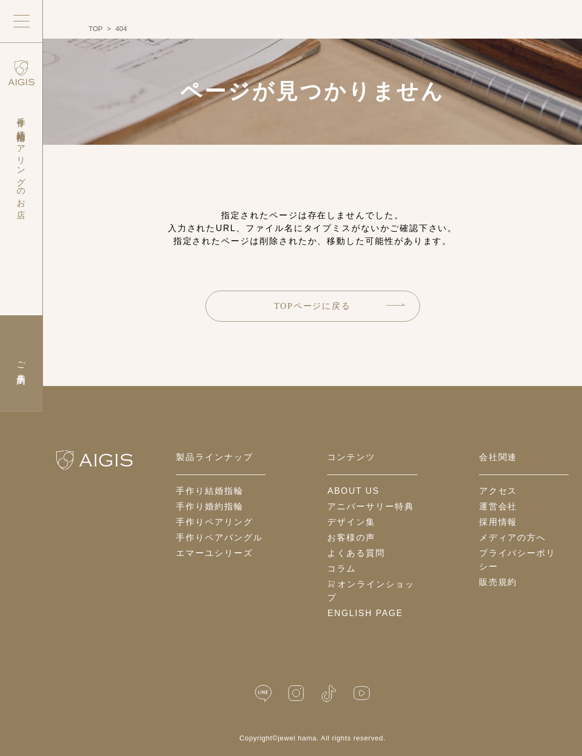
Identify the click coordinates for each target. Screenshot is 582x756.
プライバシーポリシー (517, 560)
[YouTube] (361, 693)
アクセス (498, 490)
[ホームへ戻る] (94, 460)
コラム (341, 568)
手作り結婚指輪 (209, 490)
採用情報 (498, 522)
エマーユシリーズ (214, 553)
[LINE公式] (263, 693)
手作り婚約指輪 (209, 506)
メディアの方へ (512, 537)
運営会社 (498, 506)
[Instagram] (296, 693)
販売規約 (498, 582)
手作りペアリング (214, 522)
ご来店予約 (21, 363)
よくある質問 (356, 553)
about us (353, 490)
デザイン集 (351, 522)
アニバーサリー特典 (370, 506)
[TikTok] (328, 693)
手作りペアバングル (219, 537)
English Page (365, 613)
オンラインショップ (370, 591)
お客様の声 (351, 537)
